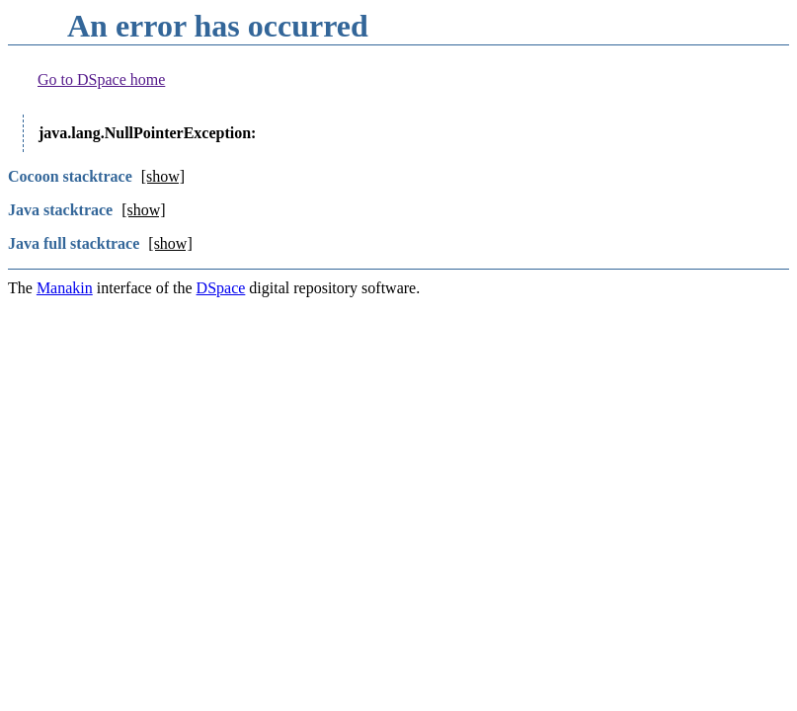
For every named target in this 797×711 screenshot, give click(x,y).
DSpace (221, 287)
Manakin (65, 287)
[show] (163, 176)
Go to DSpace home (101, 79)
